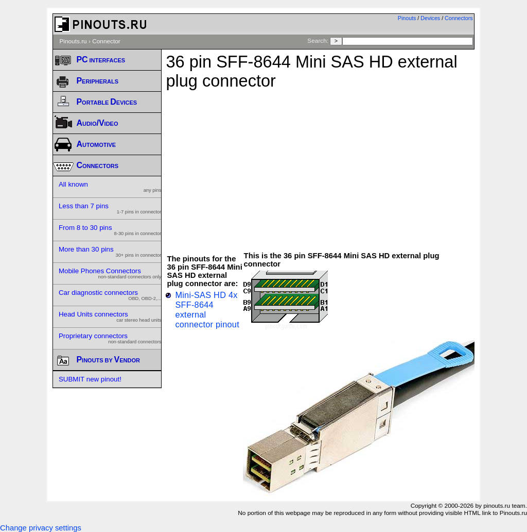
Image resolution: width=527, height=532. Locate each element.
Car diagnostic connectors (110, 295)
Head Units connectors (110, 316)
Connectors (459, 18)
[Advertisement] (346, 165)
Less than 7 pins (110, 208)
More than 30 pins (110, 251)
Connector (106, 41)
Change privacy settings (40, 528)
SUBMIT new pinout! (90, 379)
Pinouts (407, 18)
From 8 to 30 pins (110, 230)
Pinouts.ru (72, 41)
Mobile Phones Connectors (110, 273)
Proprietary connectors (110, 338)
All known (110, 186)
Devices (430, 18)
